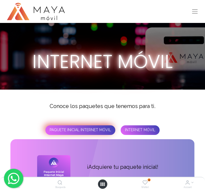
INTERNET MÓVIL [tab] (140, 130)
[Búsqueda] (59, 183)
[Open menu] (102, 184)
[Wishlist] (145, 183)
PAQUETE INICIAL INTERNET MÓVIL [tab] (80, 130)
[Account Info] (187, 183)
